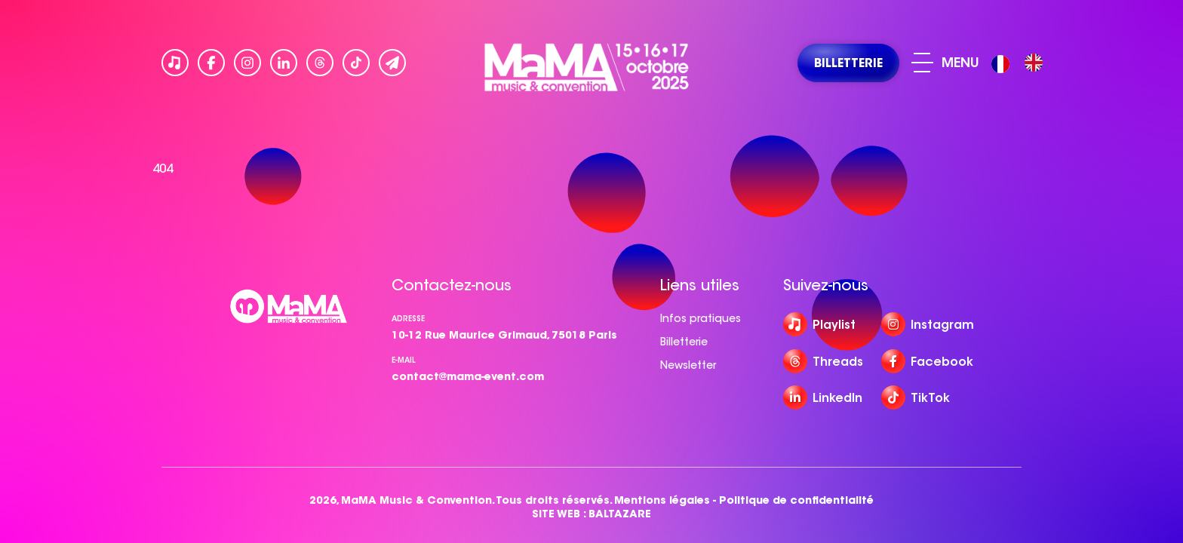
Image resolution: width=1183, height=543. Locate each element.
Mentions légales (662, 500)
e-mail (404, 360)
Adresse (408, 319)
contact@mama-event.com (468, 376)
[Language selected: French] (1020, 63)
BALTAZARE (619, 514)
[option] (1033, 62)
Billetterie (684, 341)
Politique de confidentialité (796, 500)
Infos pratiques (700, 318)
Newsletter (688, 365)
